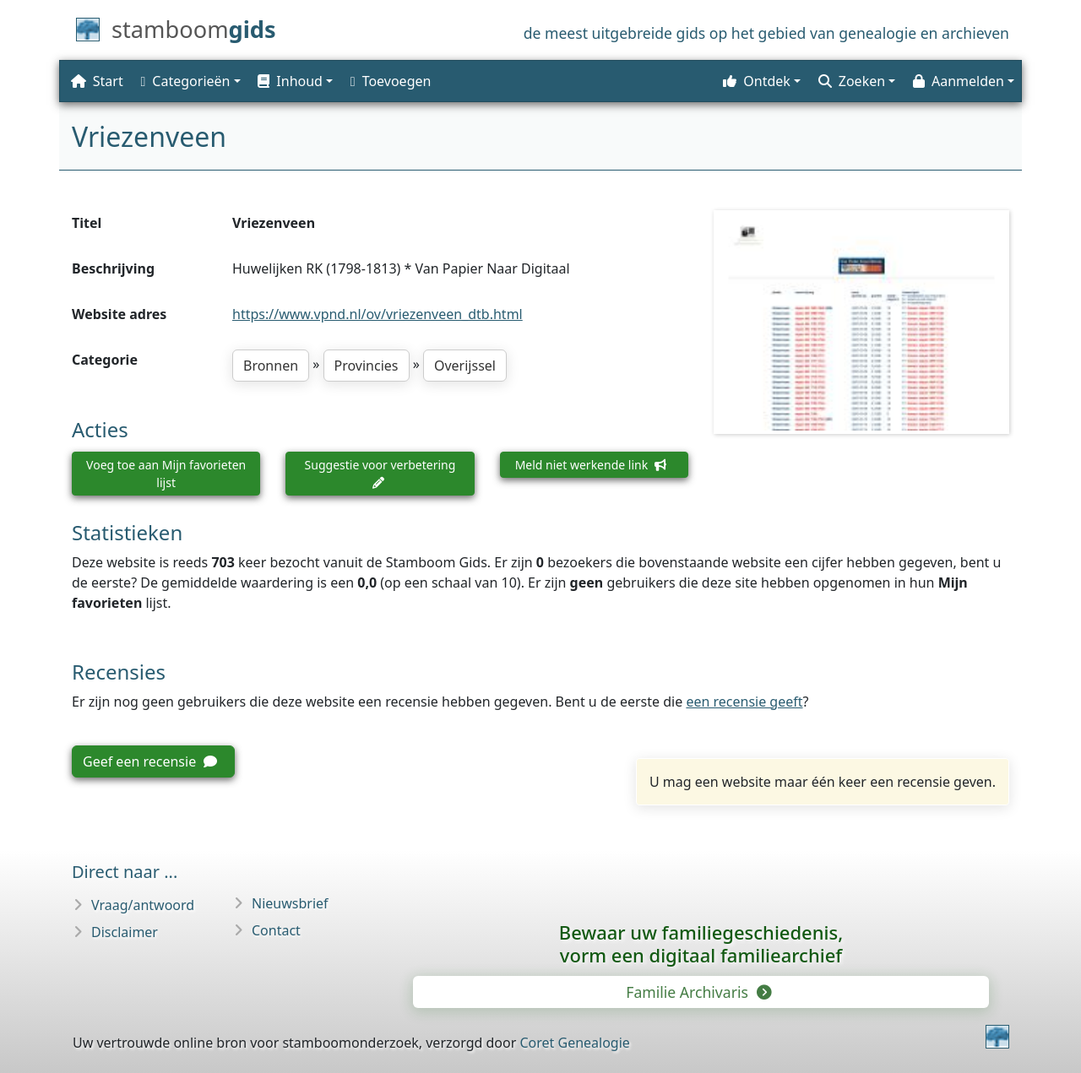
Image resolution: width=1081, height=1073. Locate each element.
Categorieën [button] (186, 81)
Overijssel (465, 365)
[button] (293, 81)
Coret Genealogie (574, 1042)
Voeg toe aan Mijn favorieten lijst (166, 473)
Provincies (366, 365)
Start (97, 81)
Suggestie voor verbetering (380, 473)
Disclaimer (124, 932)
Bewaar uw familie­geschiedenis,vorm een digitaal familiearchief (701, 943)
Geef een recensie (150, 761)
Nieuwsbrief (290, 903)
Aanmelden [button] (958, 81)
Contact (276, 930)
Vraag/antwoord (142, 905)
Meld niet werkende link (590, 465)
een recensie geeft (744, 701)
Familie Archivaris (697, 992)
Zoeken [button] (851, 81)
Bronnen (270, 365)
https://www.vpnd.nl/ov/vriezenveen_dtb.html (377, 314)
